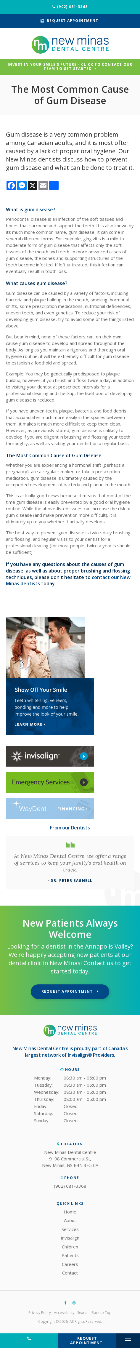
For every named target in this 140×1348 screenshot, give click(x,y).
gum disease (38, 209)
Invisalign (70, 1238)
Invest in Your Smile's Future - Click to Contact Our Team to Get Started (70, 67)
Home (70, 1212)
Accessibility (64, 1312)
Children (70, 1247)
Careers (70, 1264)
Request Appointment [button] (72, 20)
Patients (70, 1255)
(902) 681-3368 (72, 6)
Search (82, 1312)
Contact (70, 1273)
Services (70, 1229)
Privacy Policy (39, 1312)
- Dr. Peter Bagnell (70, 880)
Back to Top (101, 1312)
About (70, 1220)
